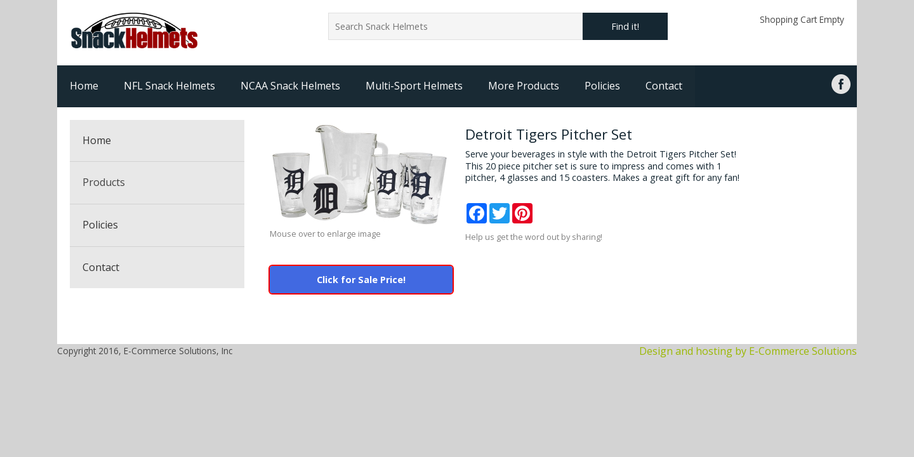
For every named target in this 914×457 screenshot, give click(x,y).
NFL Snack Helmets (169, 86)
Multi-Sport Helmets (414, 86)
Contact (664, 86)
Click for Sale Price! (361, 280)
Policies (602, 86)
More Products (523, 86)
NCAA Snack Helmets (290, 86)
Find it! (625, 26)
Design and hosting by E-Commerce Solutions (748, 351)
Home (84, 86)
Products (104, 182)
